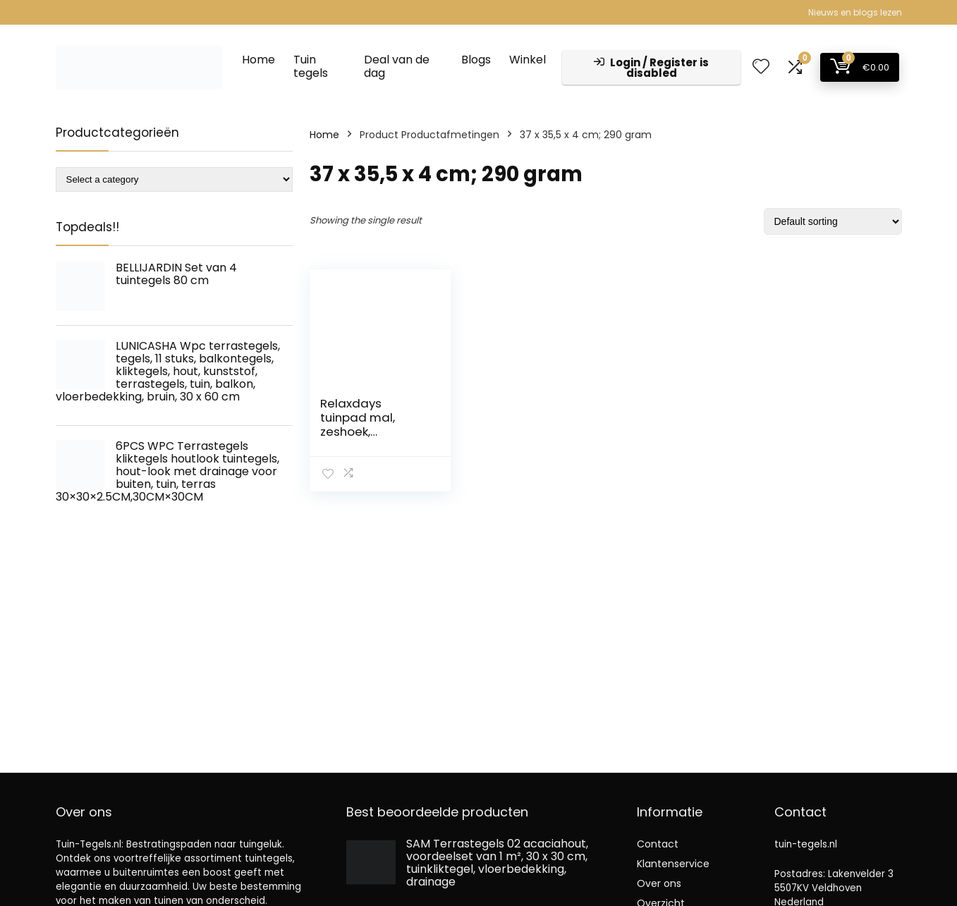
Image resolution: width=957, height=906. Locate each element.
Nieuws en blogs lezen (855, 12)
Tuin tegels (310, 66)
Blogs (476, 59)
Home (258, 59)
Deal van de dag (396, 66)
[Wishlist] (760, 67)
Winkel (527, 59)
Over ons (659, 883)
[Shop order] (833, 221)
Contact (657, 844)
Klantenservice (673, 864)
